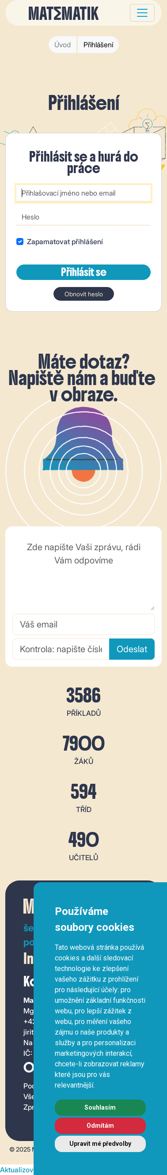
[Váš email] (83, 624)
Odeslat (132, 649)
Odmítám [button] (100, 1125)
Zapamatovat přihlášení (65, 241)
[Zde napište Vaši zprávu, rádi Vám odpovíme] (83, 573)
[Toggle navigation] (142, 13)
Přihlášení (98, 44)
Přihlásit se (83, 272)
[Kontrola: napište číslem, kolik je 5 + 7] (61, 649)
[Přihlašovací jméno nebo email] (83, 193)
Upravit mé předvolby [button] (100, 1143)
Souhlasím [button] (100, 1107)
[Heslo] (83, 217)
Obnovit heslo (84, 294)
